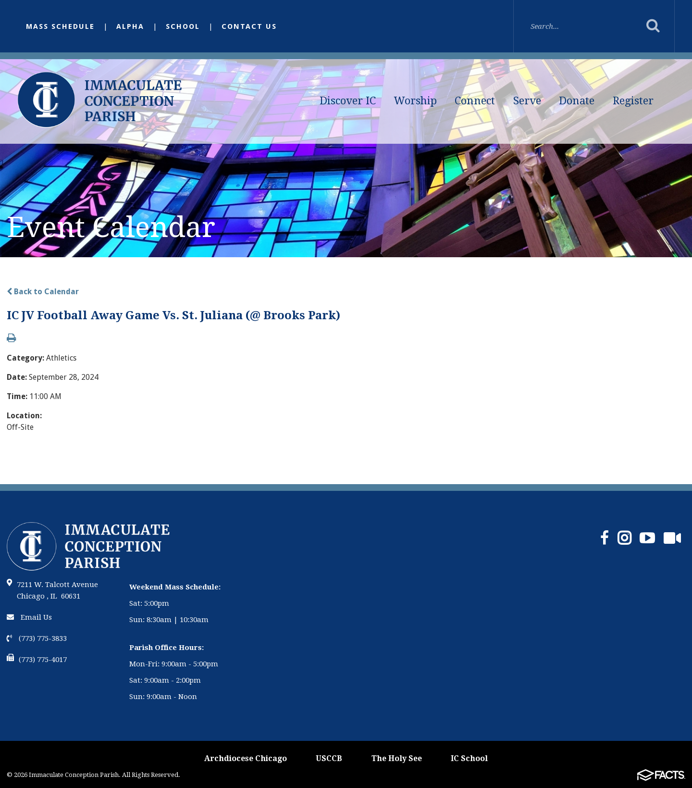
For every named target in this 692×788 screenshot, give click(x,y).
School (183, 26)
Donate (576, 101)
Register (633, 101)
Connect (475, 101)
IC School (469, 758)
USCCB (329, 758)
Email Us (29, 617)
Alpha (130, 26)
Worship (415, 101)
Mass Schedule (60, 26)
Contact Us (249, 26)
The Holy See (396, 758)
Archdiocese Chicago (245, 758)
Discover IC (348, 101)
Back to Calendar (43, 291)
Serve (527, 101)
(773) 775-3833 (37, 638)
